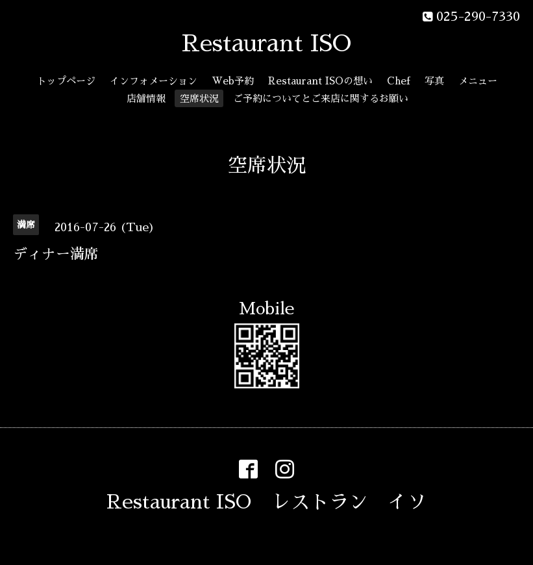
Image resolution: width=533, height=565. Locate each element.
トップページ (66, 81)
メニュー (477, 81)
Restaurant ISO (266, 43)
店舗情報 (146, 98)
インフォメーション (153, 81)
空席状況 (199, 98)
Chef (398, 81)
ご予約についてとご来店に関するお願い (320, 98)
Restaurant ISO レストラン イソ (266, 502)
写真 (434, 81)
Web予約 (233, 81)
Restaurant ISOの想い (320, 81)
